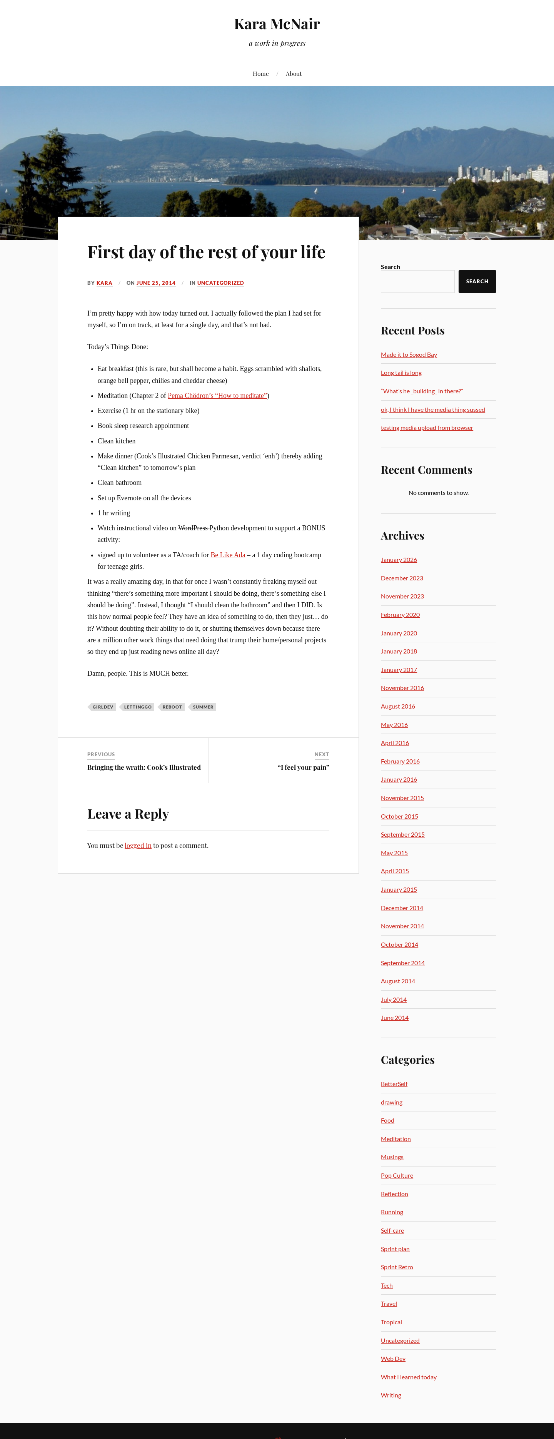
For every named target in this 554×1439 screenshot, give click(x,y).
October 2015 (399, 816)
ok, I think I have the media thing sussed (433, 409)
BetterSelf (394, 1083)
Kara (105, 283)
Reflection (394, 1193)
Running (392, 1211)
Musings (392, 1156)
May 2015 (394, 852)
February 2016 (400, 761)
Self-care (392, 1230)
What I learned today (409, 1377)
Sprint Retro (397, 1266)
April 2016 (395, 742)
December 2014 (402, 907)
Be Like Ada (227, 555)
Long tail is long (401, 372)
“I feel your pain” (303, 767)
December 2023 (402, 578)
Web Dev (393, 1358)
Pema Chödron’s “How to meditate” (217, 395)
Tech (387, 1285)
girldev (103, 706)
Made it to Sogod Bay (409, 354)
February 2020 (400, 614)
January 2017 (399, 669)
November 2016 (402, 687)
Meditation (396, 1138)
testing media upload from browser (427, 427)
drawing (391, 1102)
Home (261, 73)
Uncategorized (220, 283)
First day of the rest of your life (206, 251)
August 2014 (398, 980)
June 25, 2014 (156, 283)
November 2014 (402, 925)
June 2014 (395, 1017)
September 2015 (403, 834)
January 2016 (399, 779)
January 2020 (399, 633)
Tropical (391, 1321)
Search (390, 266)
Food (387, 1120)
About (294, 73)
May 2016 (394, 724)
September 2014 (403, 962)
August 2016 (398, 706)
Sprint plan (395, 1248)
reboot (172, 706)
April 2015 (395, 870)
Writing (391, 1395)
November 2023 (402, 596)
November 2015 (402, 797)
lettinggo (138, 706)
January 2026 (399, 559)
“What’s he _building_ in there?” (422, 390)
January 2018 (399, 651)
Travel (389, 1303)
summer (203, 706)
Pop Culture (397, 1175)
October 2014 (399, 944)
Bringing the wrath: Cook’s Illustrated (144, 767)
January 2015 (399, 889)
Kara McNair (277, 23)
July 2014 (394, 999)
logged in (138, 845)
